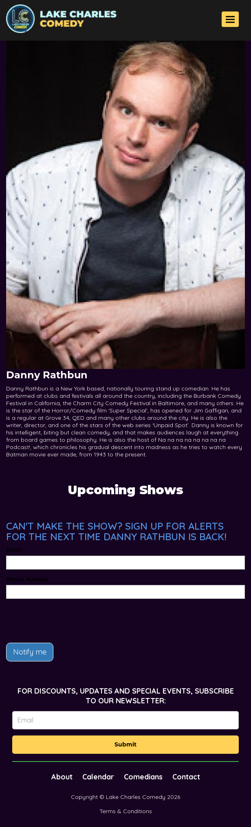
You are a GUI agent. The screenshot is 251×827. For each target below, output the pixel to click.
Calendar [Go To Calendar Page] (98, 776)
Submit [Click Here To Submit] (125, 744)
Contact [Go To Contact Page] (186, 776)
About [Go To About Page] (62, 776)
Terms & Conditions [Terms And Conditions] (125, 811)
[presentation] (68, 621)
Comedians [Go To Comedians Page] (143, 776)
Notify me (29, 652)
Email (14, 550)
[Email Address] (125, 720)
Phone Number (27, 579)
